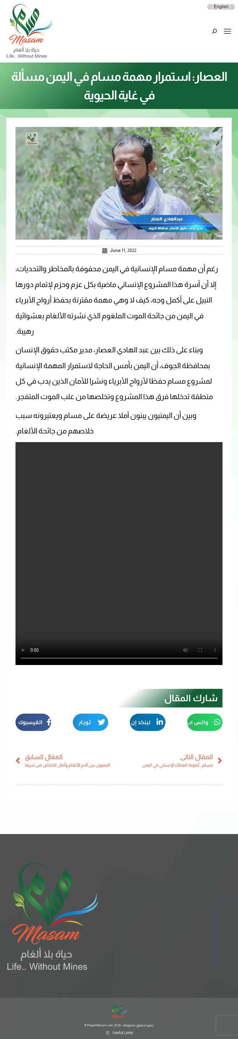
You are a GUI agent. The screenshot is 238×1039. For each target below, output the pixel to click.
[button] (205, 722)
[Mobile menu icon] (227, 31)
